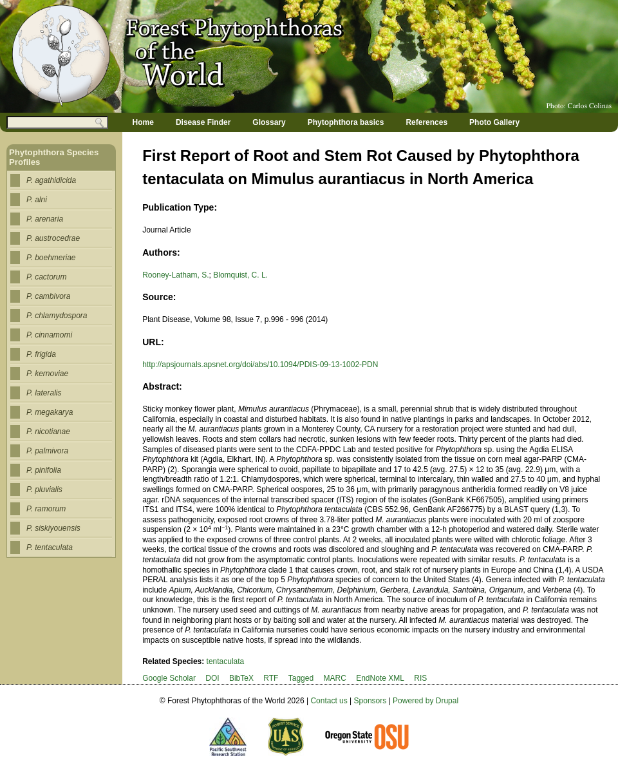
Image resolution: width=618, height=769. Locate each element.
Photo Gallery (494, 122)
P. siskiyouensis (53, 528)
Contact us (328, 700)
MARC (334, 678)
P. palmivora (47, 450)
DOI (212, 678)
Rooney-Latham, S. (175, 275)
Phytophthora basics (346, 122)
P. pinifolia (43, 470)
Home (143, 122)
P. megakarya (49, 412)
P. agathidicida (51, 180)
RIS (420, 678)
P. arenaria (44, 218)
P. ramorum (46, 508)
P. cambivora (48, 296)
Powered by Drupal (425, 700)
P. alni (36, 199)
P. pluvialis (44, 489)
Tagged (301, 678)
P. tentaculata (49, 547)
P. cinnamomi (49, 334)
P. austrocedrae (53, 238)
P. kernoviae (47, 373)
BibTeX (241, 678)
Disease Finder (203, 122)
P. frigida (41, 354)
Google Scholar (169, 678)
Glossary (268, 122)
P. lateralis (43, 392)
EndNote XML (380, 678)
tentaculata (226, 661)
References (426, 122)
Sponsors (370, 700)
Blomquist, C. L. (240, 275)
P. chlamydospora (57, 315)
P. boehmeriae (51, 257)
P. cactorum (46, 276)
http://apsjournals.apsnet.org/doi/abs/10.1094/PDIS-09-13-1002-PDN (260, 364)
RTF (270, 678)
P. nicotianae (48, 431)
